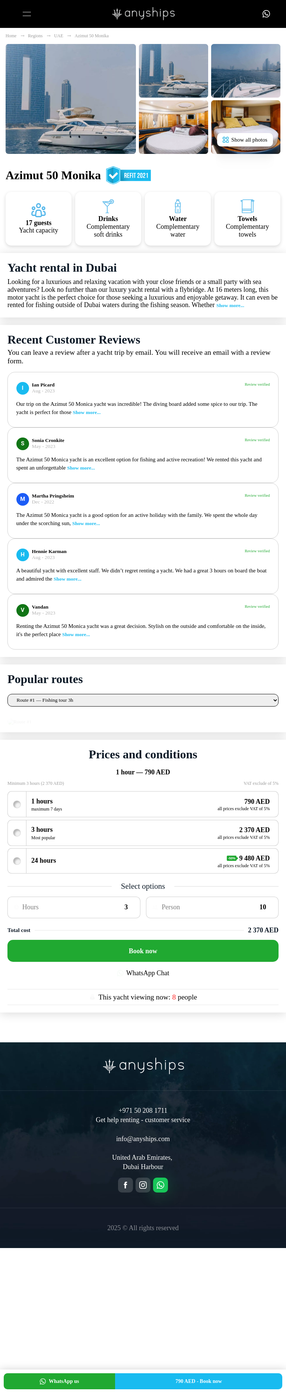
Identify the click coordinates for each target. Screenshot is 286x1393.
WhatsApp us (59, 1381)
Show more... (230, 305)
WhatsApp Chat (143, 1117)
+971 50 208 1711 (143, 1255)
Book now (143, 1095)
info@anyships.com (143, 1283)
